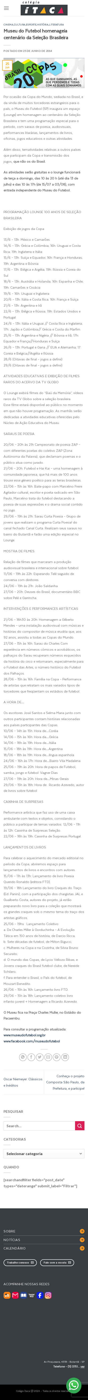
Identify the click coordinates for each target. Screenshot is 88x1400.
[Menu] (6, 8)
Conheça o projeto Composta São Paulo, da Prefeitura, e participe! (65, 1082)
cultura (19, 24)
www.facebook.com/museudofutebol (32, 1041)
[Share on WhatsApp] (23, 1057)
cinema (8, 24)
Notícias (12, 1239)
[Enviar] (79, 1125)
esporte (31, 24)
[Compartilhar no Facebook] (31, 1057)
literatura (56, 24)
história (42, 24)
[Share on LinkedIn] (65, 1057)
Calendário (15, 1248)
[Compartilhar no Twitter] (40, 1057)
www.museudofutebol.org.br (24, 1035)
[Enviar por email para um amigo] (48, 1057)
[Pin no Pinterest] (57, 1057)
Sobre (9, 1231)
